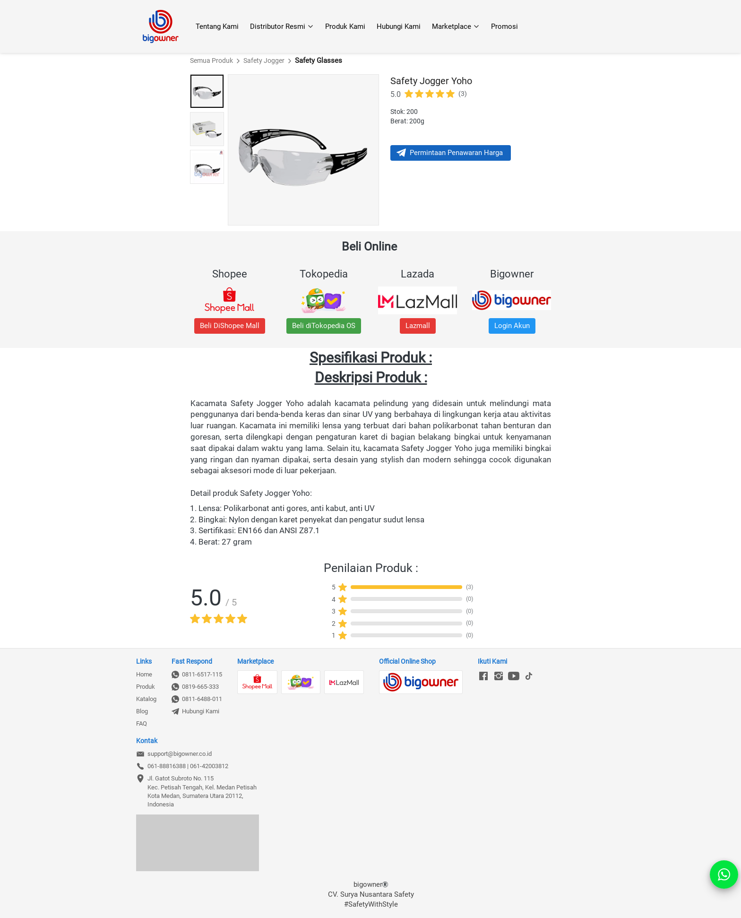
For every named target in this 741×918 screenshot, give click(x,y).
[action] (724, 874)
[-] (483, 676)
